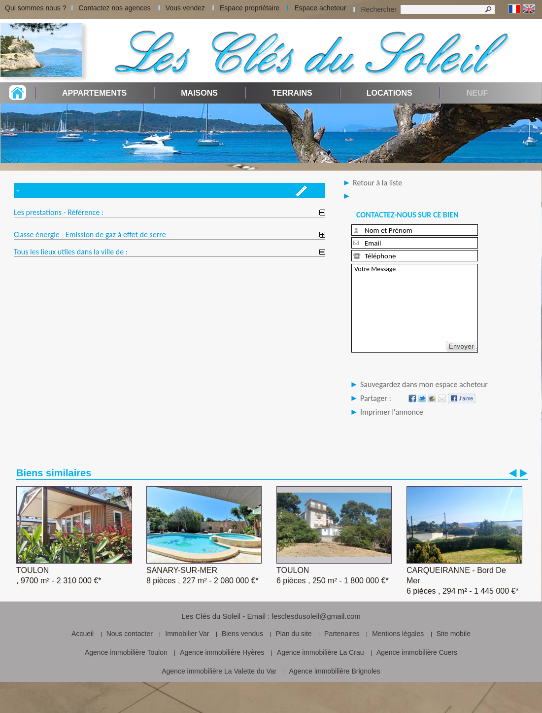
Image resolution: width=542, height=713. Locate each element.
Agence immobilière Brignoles (334, 671)
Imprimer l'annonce (391, 412)
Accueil (82, 634)
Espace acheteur (320, 8)
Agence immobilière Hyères (222, 652)
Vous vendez (185, 8)
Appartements (94, 93)
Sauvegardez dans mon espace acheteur (424, 384)
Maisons (199, 93)
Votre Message (414, 308)
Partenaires (342, 634)
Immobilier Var (187, 634)
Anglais (529, 9)
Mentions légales (398, 634)
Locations (389, 93)
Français (514, 9)
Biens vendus (242, 634)
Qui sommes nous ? (36, 8)
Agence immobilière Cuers (416, 652)
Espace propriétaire (249, 8)
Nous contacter (129, 634)
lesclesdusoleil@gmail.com (316, 616)
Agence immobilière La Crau (320, 652)
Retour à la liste (377, 182)
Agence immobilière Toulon (126, 652)
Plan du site (293, 634)
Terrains (292, 93)
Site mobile (454, 634)
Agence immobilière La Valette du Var (219, 671)
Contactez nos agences (115, 8)
